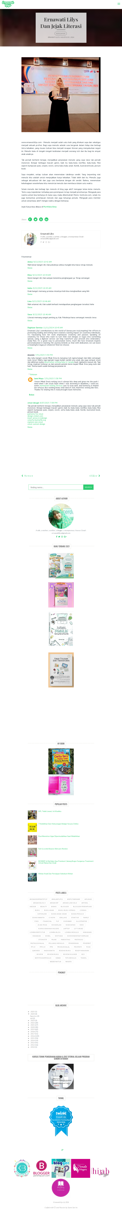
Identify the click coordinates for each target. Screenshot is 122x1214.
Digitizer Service (35, 327)
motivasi (59, 936)
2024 (33, 1014)
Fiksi (37, 921)
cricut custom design (36, 424)
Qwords (36, 951)
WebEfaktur (55, 962)
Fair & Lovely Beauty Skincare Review (53, 849)
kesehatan (70, 925)
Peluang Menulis (56, 943)
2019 (33, 1029)
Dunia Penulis (60, 33)
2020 (33, 1027)
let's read (78, 928)
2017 (33, 1034)
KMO (82, 925)
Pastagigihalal (37, 943)
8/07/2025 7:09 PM (48, 402)
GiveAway (67, 921)
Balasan (33, 374)
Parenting (65, 939)
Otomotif (42, 939)
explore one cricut (35, 422)
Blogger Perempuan (82, 906)
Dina (30, 275)
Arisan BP (54, 903)
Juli (31, 1018)
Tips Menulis (70, 958)
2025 (33, 1011)
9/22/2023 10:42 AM (42, 261)
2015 (33, 1038)
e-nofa (52, 917)
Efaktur (75, 917)
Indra (30, 288)
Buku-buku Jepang (66, 910)
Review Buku (53, 954)
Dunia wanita (38, 917)
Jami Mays (39, 378)
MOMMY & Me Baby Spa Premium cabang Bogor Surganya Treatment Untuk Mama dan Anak (66, 862)
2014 (33, 1040)
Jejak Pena (42, 925)
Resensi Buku (65, 951)
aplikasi (88, 899)
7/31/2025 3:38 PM (53, 378)
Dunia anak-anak (59, 914)
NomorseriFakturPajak (78, 936)
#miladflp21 (57, 899)
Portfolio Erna (49, 206)
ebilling (63, 917)
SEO (83, 954)
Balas (30, 268)
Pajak (54, 939)
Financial (47, 921)
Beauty (43, 906)
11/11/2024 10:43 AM (53, 327)
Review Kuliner (70, 954)
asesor (33, 906)
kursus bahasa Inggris (48, 928)
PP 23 (33, 947)
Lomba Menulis (72, 932)
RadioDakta (49, 951)
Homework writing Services (51, 385)
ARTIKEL (85, 903)
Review (40, 954)
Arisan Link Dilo (70, 903)
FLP (57, 921)
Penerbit (87, 943)
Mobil (48, 936)
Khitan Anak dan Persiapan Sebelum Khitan (55, 874)
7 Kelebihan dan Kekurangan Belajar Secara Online (58, 824)
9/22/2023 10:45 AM (42, 288)
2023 (33, 1020)
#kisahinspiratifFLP (38, 899)
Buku (37, 910)
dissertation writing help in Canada (59, 362)
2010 (33, 1047)
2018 (33, 1031)
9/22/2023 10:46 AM (41, 301)
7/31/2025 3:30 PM (44, 355)
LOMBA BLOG (55, 932)
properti (78, 947)
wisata (69, 962)
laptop (66, 928)
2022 (33, 1023)
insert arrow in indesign (37, 418)
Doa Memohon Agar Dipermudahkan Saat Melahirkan (59, 836)
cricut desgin (33, 402)
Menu (118, 2)
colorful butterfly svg (37, 420)
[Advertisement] (61, 717)
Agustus (33, 1016)
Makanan (87, 932)
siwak (58, 958)
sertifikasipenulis (43, 958)
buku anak (49, 910)
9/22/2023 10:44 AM (41, 275)
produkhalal (63, 947)
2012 (33, 1045)
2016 (33, 1036)
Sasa (30, 314)
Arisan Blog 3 (39, 903)
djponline (42, 914)
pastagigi (79, 939)
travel (84, 958)
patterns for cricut (35, 414)
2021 (33, 1025)
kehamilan (56, 925)
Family (86, 917)
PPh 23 (42, 947)
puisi (88, 947)
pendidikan (74, 943)
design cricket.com (35, 416)
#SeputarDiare (73, 899)
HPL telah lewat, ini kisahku (49, 811)
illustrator (81, 921)
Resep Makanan (82, 951)
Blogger (65, 906)
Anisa (30, 261)
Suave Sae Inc (73, 1207)
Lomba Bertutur (37, 932)
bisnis (53, 906)
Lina (29, 301)
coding (83, 910)
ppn (51, 947)
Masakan (37, 936)
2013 (33, 1042)
